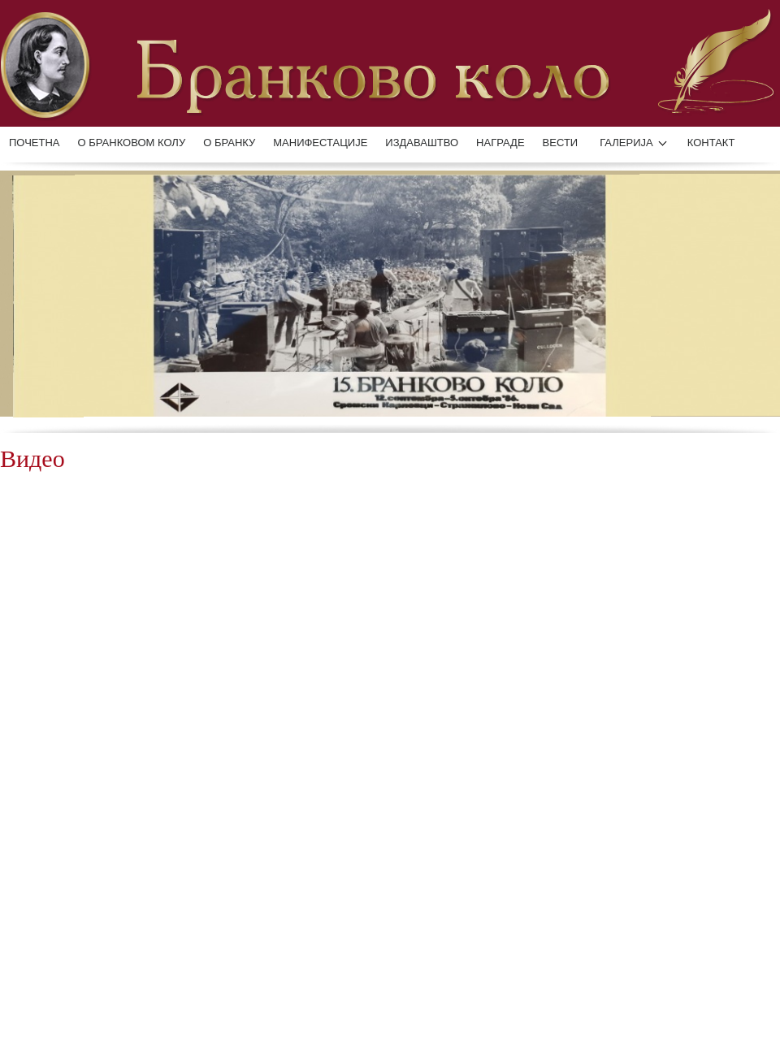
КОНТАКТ (711, 142)
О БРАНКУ (229, 142)
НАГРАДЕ (500, 142)
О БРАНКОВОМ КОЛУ (132, 142)
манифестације (320, 142)
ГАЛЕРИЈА (626, 142)
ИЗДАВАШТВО (421, 142)
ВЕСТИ (560, 142)
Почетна (34, 142)
